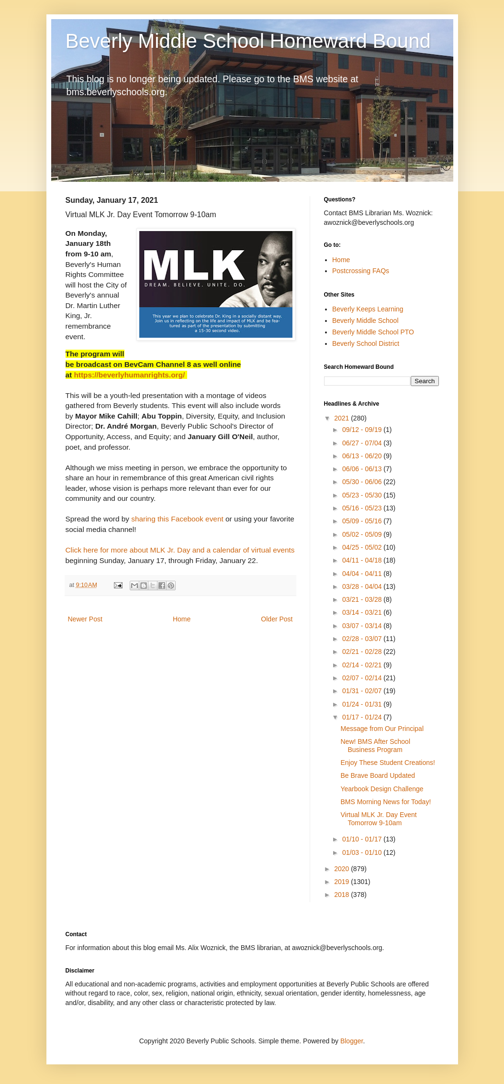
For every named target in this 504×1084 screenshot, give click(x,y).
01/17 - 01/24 (362, 717)
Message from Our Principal (382, 728)
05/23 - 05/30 (362, 495)
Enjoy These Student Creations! (387, 762)
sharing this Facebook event (177, 519)
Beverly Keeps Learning (367, 309)
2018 (342, 894)
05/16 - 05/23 (362, 508)
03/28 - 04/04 (362, 586)
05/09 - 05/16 (362, 521)
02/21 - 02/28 (362, 651)
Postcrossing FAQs (360, 271)
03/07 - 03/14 (362, 626)
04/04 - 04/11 (362, 573)
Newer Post (85, 619)
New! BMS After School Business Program (375, 745)
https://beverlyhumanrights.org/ (129, 375)
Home (181, 619)
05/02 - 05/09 (362, 534)
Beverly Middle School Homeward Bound (248, 41)
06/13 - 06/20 (362, 456)
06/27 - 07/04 (362, 443)
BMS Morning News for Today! (385, 802)
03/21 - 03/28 (362, 599)
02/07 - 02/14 (362, 678)
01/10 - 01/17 (362, 839)
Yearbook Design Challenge (381, 789)
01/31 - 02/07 (362, 691)
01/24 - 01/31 (362, 704)
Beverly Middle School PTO (373, 332)
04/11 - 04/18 (362, 560)
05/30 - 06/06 (362, 482)
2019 (342, 881)
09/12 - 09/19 (362, 429)
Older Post (276, 619)
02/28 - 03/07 (362, 638)
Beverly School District (365, 343)
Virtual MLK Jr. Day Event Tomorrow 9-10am (378, 819)
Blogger (351, 1041)
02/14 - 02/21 (362, 665)
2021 (342, 418)
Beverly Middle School (365, 320)
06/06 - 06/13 (362, 469)
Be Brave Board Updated (377, 775)
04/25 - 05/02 (362, 547)
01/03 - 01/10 (362, 852)
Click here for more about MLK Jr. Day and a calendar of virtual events (180, 550)
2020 (342, 869)
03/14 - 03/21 (362, 612)
